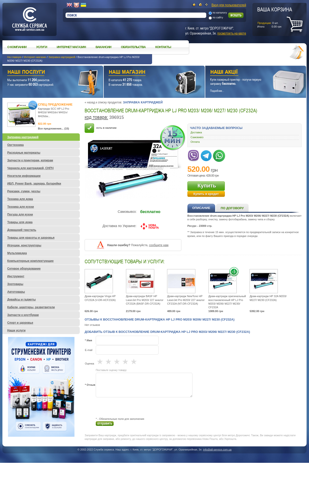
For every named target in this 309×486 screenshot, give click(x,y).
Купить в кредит (206, 194)
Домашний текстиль (21, 230)
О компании (16, 47)
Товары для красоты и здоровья (30, 237)
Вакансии (103, 47)
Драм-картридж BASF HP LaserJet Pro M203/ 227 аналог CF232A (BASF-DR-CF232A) (144, 300)
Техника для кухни (20, 206)
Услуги (41, 47)
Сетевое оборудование (24, 268)
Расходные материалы (23, 152)
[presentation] (132, 407)
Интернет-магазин (35, 57)
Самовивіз (197, 137)
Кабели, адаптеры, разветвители (31, 307)
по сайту (218, 17)
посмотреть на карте (231, 33)
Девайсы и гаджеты (21, 299)
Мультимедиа (17, 253)
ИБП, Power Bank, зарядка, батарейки (34, 183)
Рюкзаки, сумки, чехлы (23, 191)
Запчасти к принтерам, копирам (30, 160)
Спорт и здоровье (20, 322)
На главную (14, 57)
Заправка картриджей (61, 57)
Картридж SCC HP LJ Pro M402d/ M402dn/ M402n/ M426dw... (53, 112)
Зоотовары (15, 284)
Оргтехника (15, 145)
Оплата (195, 141)
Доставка (196, 132)
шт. (274, 17)
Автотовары (16, 291)
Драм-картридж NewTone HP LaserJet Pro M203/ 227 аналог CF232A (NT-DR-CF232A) (186, 300)
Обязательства (133, 47)
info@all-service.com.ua (217, 449)
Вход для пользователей (229, 4)
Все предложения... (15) (53, 128)
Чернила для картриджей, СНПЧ (30, 168)
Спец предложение (55, 104)
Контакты (163, 47)
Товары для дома (19, 222)
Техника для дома (20, 199)
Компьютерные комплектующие (30, 261)
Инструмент (15, 276)
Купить (207, 186)
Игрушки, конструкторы (24, 245)
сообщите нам (158, 245)
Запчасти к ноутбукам (23, 315)
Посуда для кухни (20, 214)
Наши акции (249, 72)
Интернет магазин (71, 47)
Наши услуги (46, 72)
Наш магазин (146, 72)
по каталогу (220, 12)
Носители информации (24, 176)
